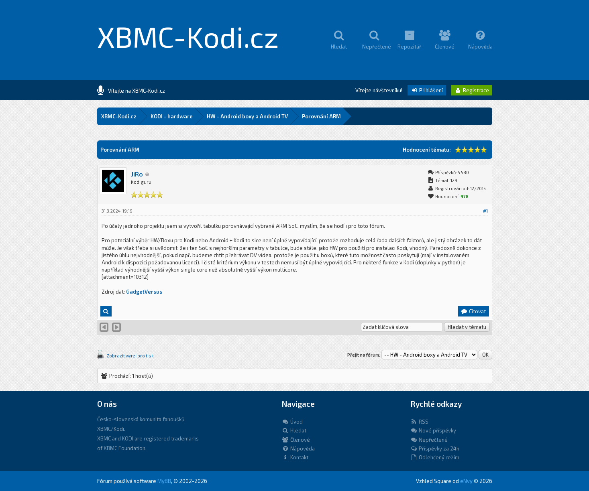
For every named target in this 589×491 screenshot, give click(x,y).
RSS (419, 421)
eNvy (466, 481)
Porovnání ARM (321, 116)
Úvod (292, 421)
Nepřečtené (429, 439)
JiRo (137, 174)
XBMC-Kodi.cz (188, 36)
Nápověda (298, 448)
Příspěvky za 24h (434, 448)
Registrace (471, 90)
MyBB (164, 481)
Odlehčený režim (434, 457)
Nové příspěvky (433, 430)
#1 (485, 210)
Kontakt (295, 457)
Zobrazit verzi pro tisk (130, 355)
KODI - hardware (172, 116)
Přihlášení (427, 90)
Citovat (473, 311)
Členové (296, 439)
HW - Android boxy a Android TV (247, 116)
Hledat (294, 430)
